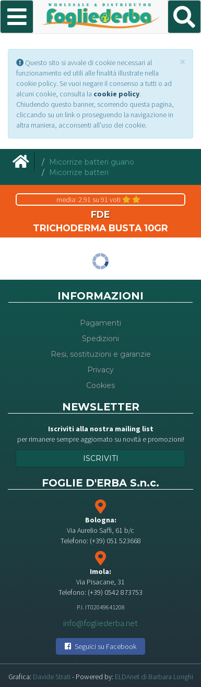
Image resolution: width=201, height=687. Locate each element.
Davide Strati (51, 676)
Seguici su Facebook (100, 646)
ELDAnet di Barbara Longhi (154, 676)
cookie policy (116, 93)
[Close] (182, 61)
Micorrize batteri (79, 172)
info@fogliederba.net (100, 622)
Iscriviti (101, 458)
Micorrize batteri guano (91, 162)
